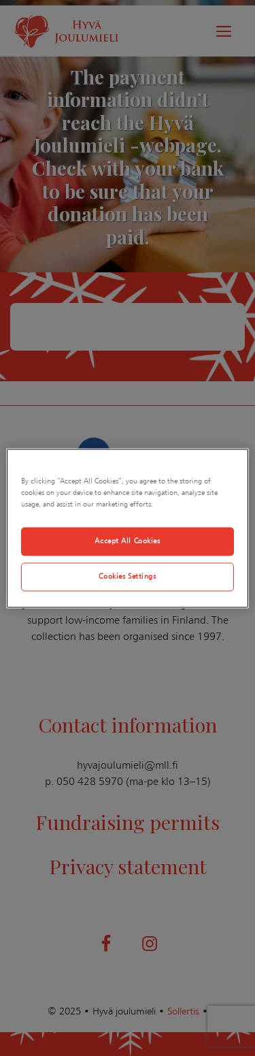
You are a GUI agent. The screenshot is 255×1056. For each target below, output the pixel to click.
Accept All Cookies (127, 540)
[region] (127, 528)
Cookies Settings (127, 576)
